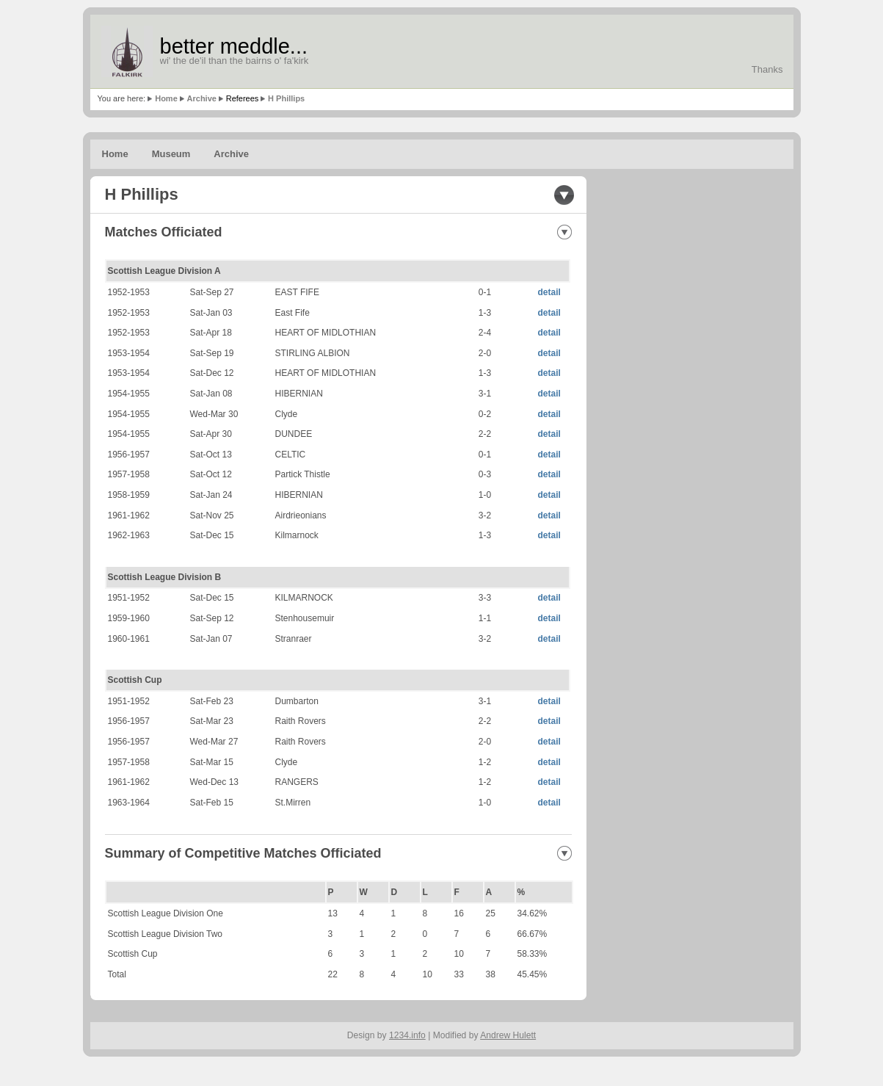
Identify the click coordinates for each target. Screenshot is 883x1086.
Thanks (767, 69)
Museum (171, 153)
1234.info (407, 1035)
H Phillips (286, 98)
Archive (202, 98)
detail (549, 292)
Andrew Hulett (508, 1035)
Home (166, 98)
